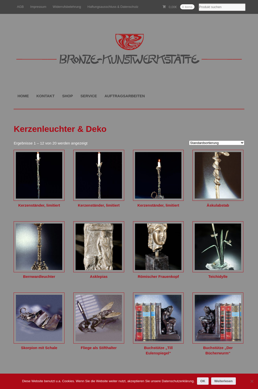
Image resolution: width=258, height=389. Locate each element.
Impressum (38, 7)
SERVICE (88, 96)
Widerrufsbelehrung (67, 7)
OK (202, 381)
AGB (20, 7)
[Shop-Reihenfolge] (216, 142)
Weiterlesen (223, 381)
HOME (23, 96)
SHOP (67, 96)
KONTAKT (45, 96)
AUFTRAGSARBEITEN (125, 96)
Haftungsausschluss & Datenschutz (112, 7)
